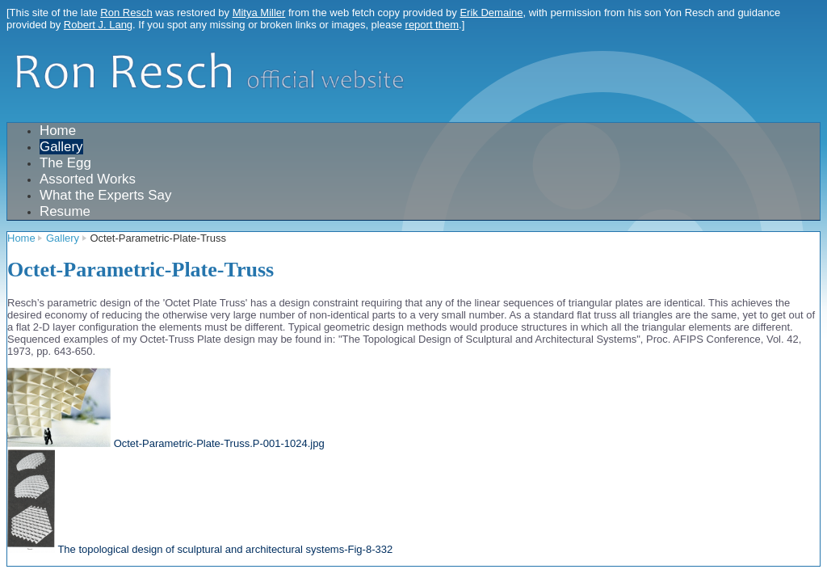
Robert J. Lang (98, 25)
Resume (65, 211)
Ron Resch (126, 12)
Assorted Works (88, 179)
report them (432, 25)
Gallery (61, 146)
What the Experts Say (105, 195)
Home (58, 130)
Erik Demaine (491, 12)
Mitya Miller (259, 12)
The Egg (65, 163)
